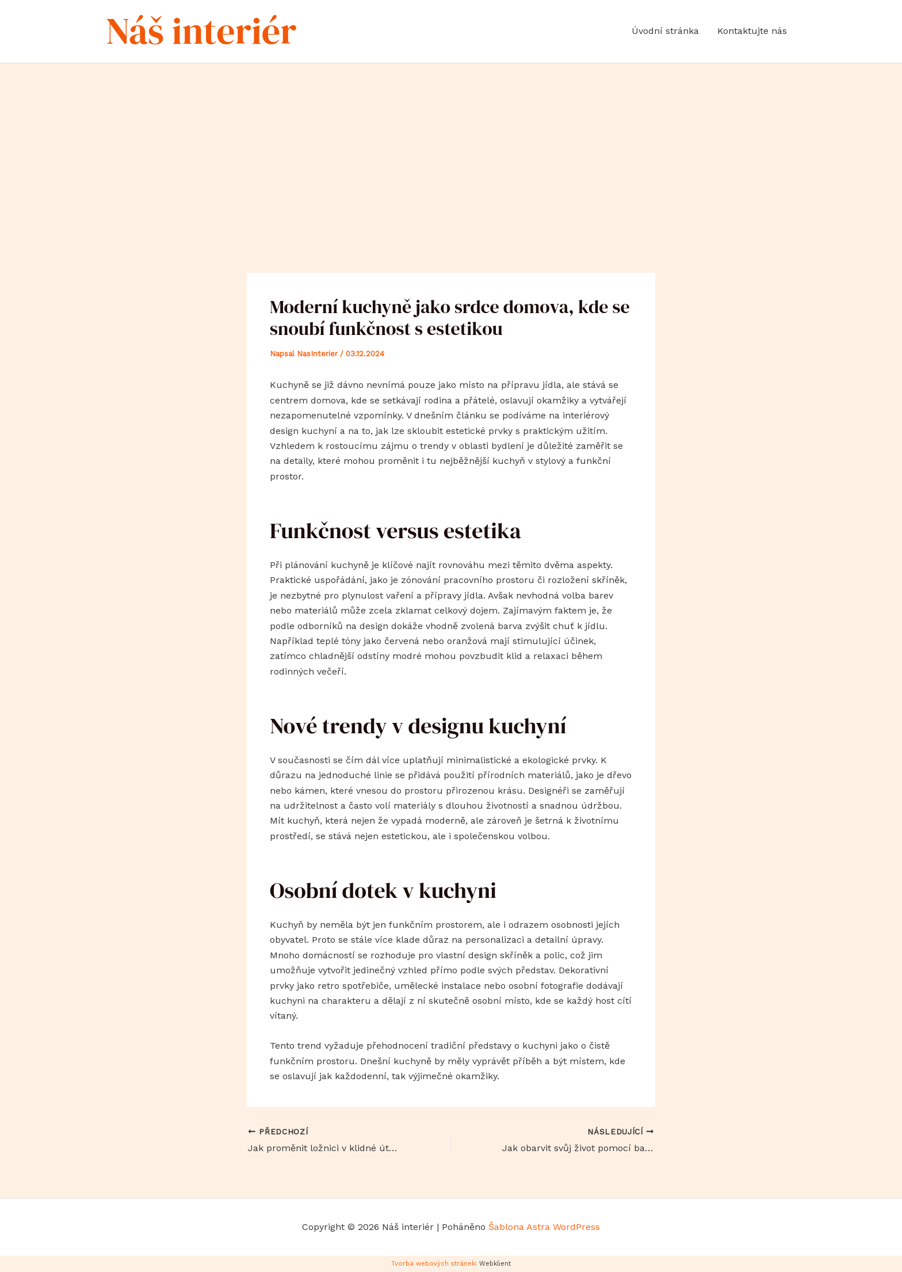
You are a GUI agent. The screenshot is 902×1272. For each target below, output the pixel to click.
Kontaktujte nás (752, 30)
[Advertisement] (451, 149)
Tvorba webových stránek (433, 1263)
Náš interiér (201, 31)
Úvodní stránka (665, 30)
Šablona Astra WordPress (544, 1226)
